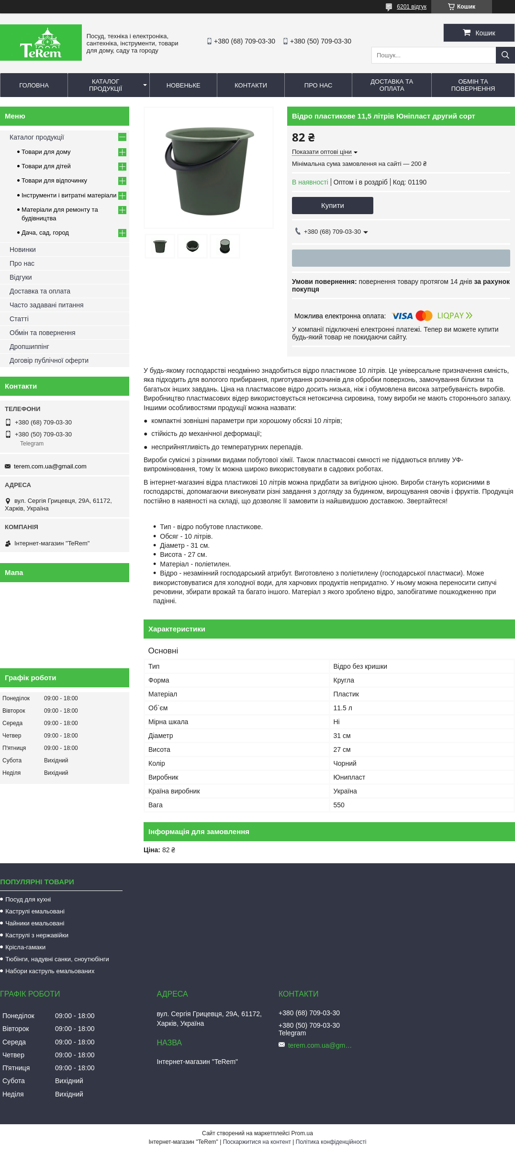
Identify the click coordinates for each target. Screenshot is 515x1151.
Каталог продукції (105, 85)
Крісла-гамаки (25, 947)
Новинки (23, 249)
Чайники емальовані (34, 923)
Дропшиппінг (29, 346)
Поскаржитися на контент (257, 1142)
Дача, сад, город (45, 232)
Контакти (251, 85)
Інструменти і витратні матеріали (69, 195)
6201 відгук (411, 6)
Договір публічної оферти (49, 360)
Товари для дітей (46, 166)
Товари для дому (46, 151)
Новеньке (184, 85)
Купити (332, 205)
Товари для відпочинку (54, 180)
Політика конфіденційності (331, 1142)
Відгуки (21, 277)
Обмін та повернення (473, 85)
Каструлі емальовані (35, 911)
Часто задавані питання (47, 305)
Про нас (318, 85)
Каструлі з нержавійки (36, 935)
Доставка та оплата (391, 85)
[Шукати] (505, 55)
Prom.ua (302, 1133)
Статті (19, 319)
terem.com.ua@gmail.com (50, 466)
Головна (34, 85)
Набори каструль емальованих (49, 971)
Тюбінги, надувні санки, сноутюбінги (57, 959)
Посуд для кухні (28, 899)
